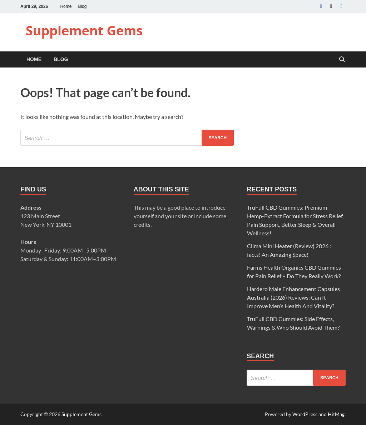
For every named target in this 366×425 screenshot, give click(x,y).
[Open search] (342, 59)
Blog (82, 6)
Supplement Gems (84, 30)
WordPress (304, 414)
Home (65, 6)
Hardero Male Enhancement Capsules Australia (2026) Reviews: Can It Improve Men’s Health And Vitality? (293, 297)
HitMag (336, 414)
